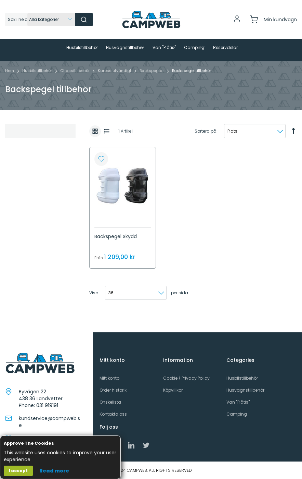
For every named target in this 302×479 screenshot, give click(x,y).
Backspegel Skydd (115, 248)
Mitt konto (109, 378)
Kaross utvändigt (115, 82)
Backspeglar (152, 82)
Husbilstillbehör (37, 82)
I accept (18, 471)
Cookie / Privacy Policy (186, 378)
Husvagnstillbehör (245, 390)
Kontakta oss (113, 414)
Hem (10, 82)
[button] (101, 171)
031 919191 (47, 405)
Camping (236, 414)
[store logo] (151, 19)
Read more (54, 470)
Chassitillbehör (75, 82)
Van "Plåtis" (238, 402)
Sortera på (205, 143)
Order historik (113, 390)
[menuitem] (56, 47)
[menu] (151, 56)
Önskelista (110, 402)
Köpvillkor (173, 390)
